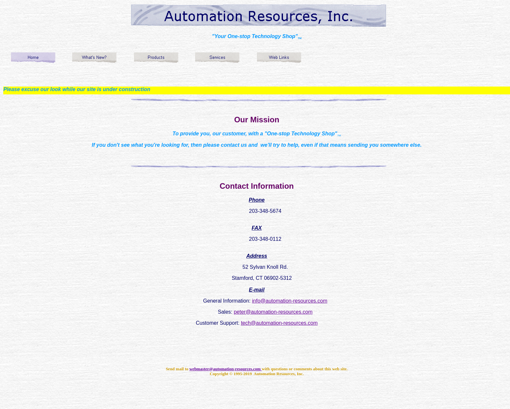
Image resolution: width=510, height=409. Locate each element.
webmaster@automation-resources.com (225, 368)
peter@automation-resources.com (273, 312)
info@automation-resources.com (289, 301)
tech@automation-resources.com (279, 323)
